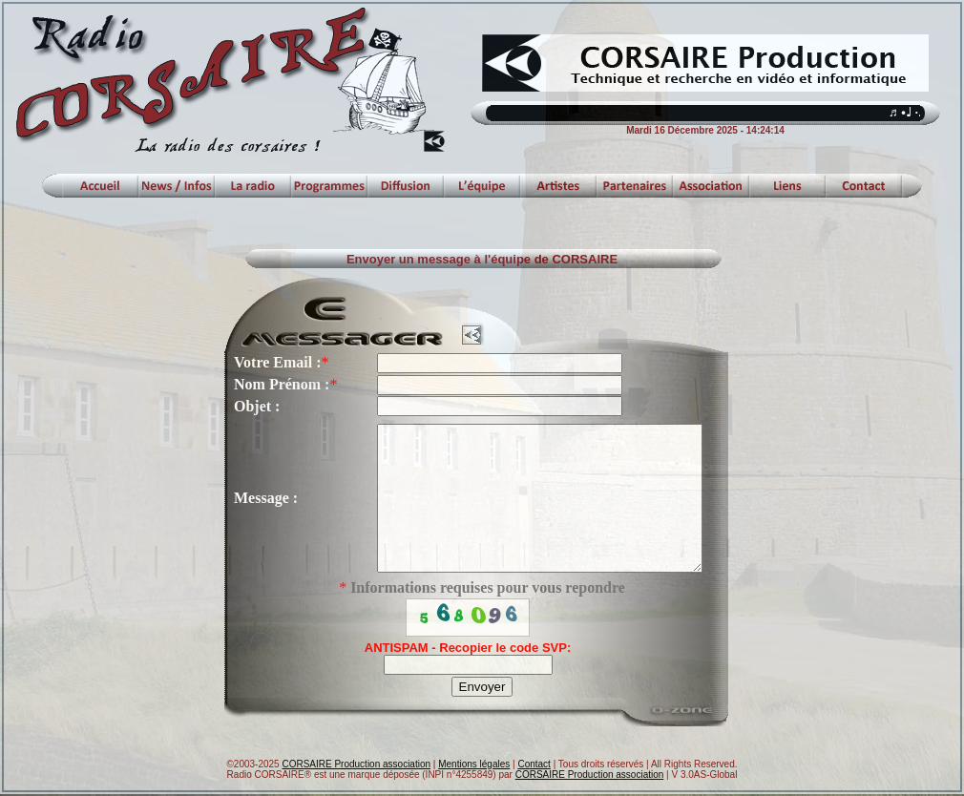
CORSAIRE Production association (356, 766)
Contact (533, 766)
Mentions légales (474, 766)
